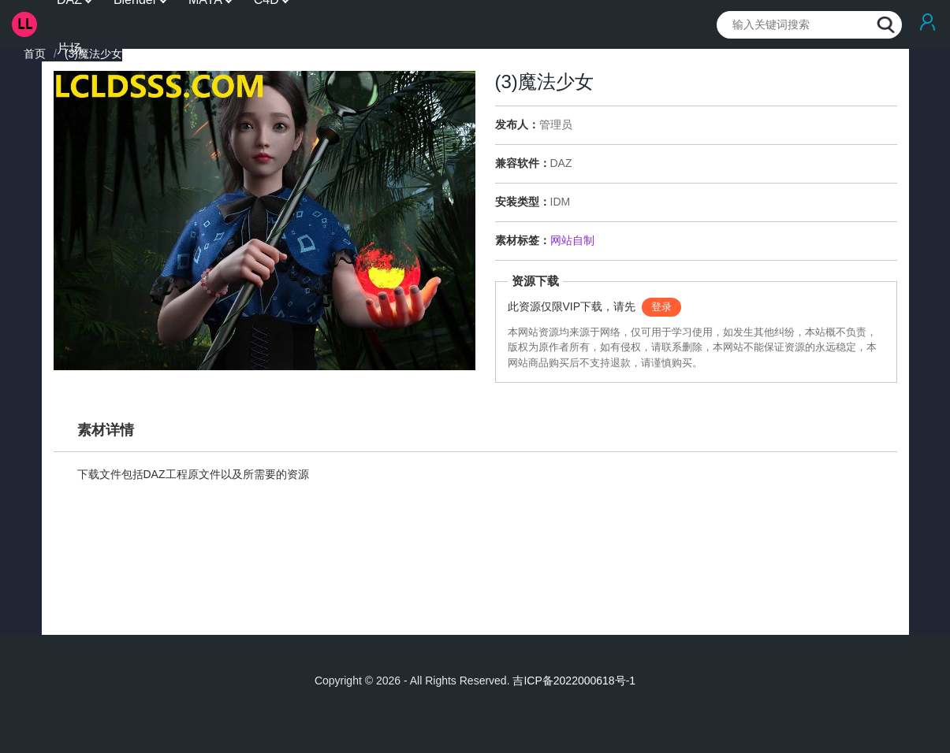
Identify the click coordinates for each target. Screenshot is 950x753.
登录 (661, 307)
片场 (69, 48)
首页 (35, 53)
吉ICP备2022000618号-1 (573, 680)
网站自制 (572, 240)
